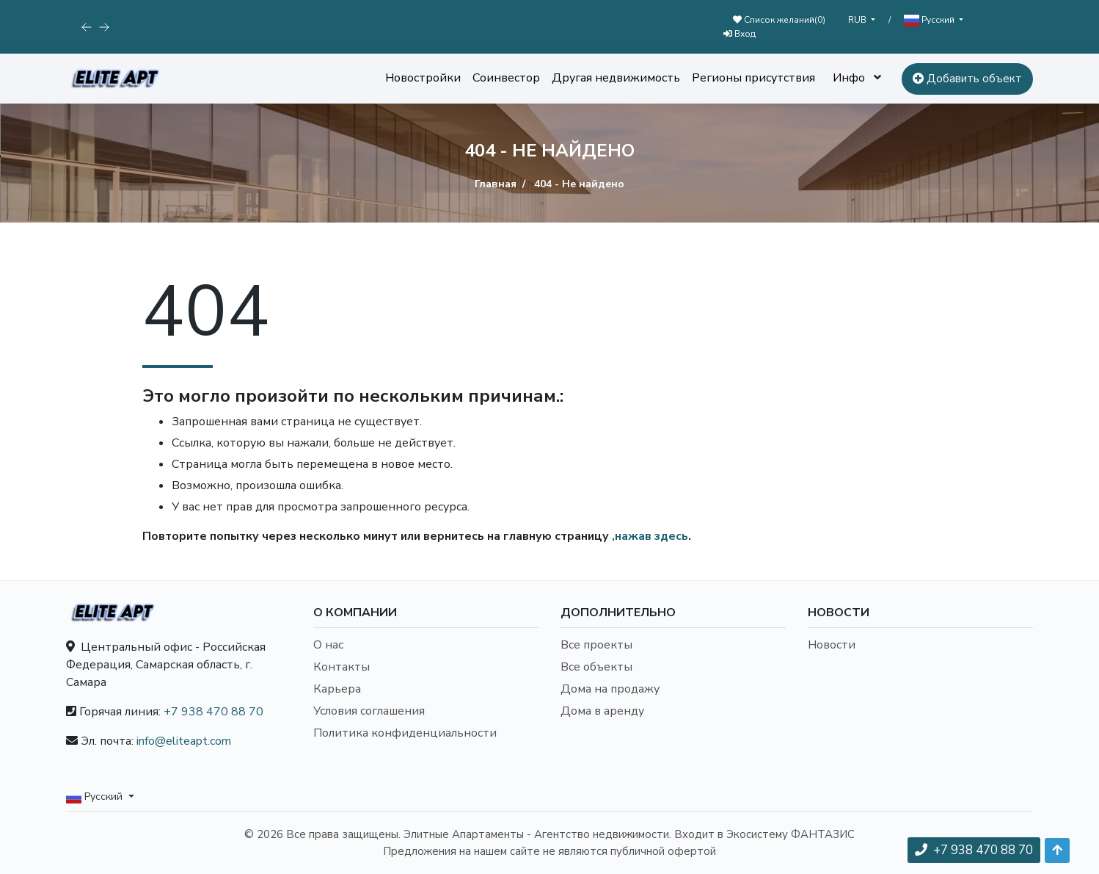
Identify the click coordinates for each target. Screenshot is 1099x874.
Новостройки (423, 78)
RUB (858, 20)
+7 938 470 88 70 (213, 712)
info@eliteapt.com (183, 741)
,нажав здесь (650, 536)
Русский (930, 20)
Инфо (849, 78)
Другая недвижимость (616, 78)
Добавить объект (967, 78)
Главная (495, 184)
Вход (739, 34)
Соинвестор (506, 78)
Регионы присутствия (753, 78)
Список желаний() (779, 20)
